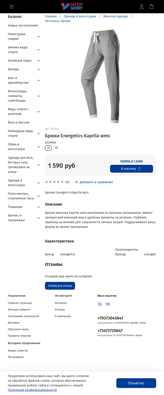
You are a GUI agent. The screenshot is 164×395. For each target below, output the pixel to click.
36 (48, 147)
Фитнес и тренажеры (16, 218)
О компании (63, 316)
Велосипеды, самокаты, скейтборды (17, 95)
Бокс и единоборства (18, 80)
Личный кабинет (19, 309)
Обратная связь (18, 329)
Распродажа (16, 357)
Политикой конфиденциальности (32, 390)
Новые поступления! (23, 25)
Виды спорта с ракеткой (18, 111)
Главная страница (20, 303)
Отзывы (60, 309)
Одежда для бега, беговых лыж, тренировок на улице (20, 165)
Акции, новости (18, 350)
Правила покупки (19, 335)
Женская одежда (115, 16)
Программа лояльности (23, 316)
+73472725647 (110, 330)
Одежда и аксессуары (80, 16)
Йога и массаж (18, 122)
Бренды (13, 69)
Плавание (15, 207)
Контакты (61, 303)
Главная (51, 16)
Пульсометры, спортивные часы (21, 196)
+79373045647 (110, 318)
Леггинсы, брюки (58, 21)
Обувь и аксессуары (16, 146)
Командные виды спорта (20, 133)
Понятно (136, 383)
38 (56, 147)
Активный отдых (20, 60)
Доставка (14, 322)
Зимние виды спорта (18, 49)
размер (50, 142)
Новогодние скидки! (17, 36)
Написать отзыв (60, 286)
